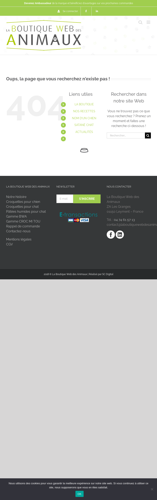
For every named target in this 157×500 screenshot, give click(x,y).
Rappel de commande (23, 226)
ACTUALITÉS (84, 132)
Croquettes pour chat (22, 207)
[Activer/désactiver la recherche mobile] (140, 22)
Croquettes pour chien (23, 202)
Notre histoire (16, 197)
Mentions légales (18, 239)
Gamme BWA (16, 216)
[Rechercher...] (126, 135)
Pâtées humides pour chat (26, 211)
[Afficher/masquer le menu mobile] (149, 22)
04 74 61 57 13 (124, 220)
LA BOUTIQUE (84, 104)
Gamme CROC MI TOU (23, 221)
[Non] (152, 489)
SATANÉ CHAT (84, 125)
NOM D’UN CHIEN (84, 118)
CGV (9, 244)
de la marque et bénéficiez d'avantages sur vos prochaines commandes (78, 3)
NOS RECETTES (84, 111)
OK (79, 494)
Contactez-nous (18, 231)
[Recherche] (148, 135)
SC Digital (107, 274)
